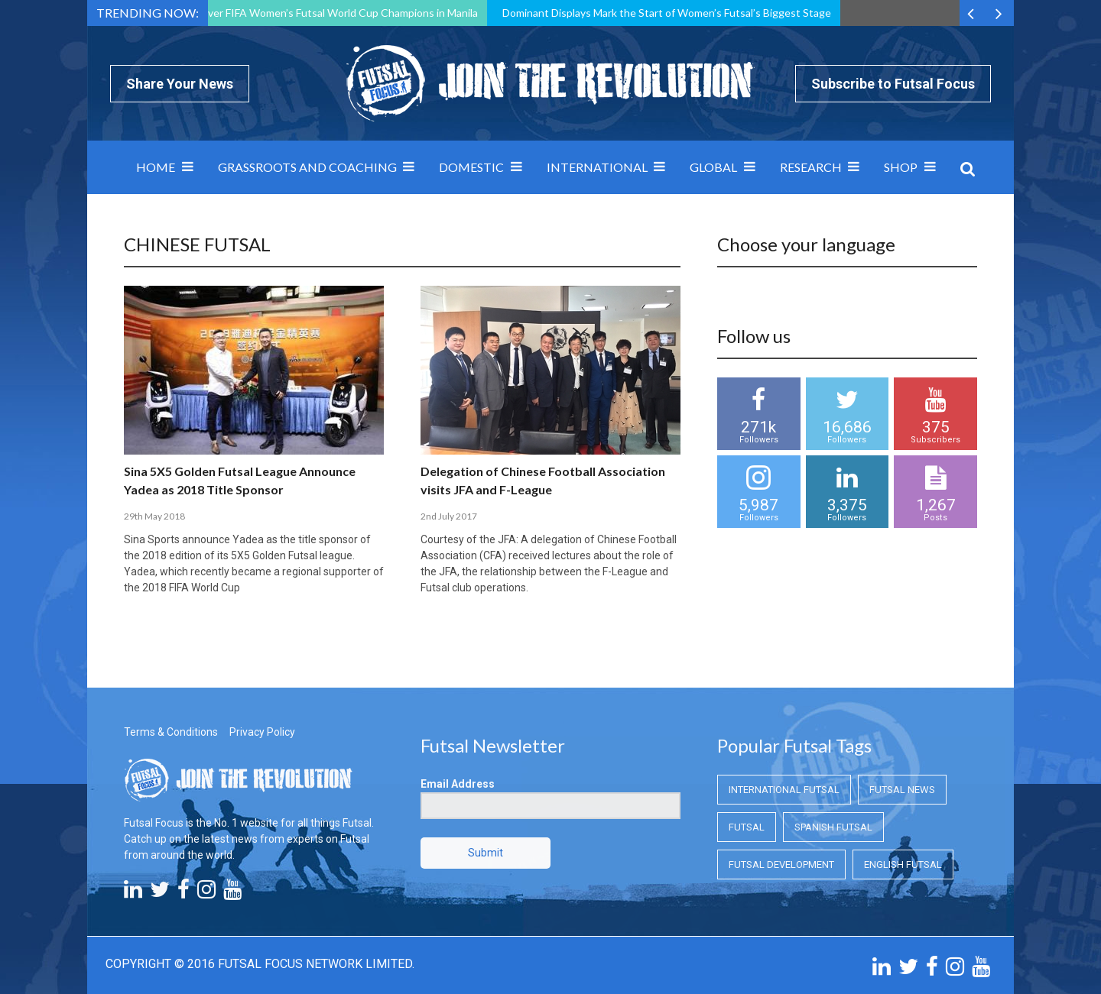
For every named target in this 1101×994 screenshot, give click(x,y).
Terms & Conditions (171, 732)
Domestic (471, 167)
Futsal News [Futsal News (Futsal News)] (902, 789)
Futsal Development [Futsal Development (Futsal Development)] (781, 864)
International (597, 167)
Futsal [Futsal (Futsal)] (747, 827)
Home (155, 167)
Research (811, 167)
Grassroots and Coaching (307, 167)
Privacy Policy (262, 732)
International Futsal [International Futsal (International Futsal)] (784, 789)
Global (713, 167)
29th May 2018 (154, 516)
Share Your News (179, 84)
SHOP (900, 167)
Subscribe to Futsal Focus (893, 84)
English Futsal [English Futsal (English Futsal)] (903, 864)
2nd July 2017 (449, 516)
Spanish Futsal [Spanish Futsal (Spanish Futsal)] (833, 827)
